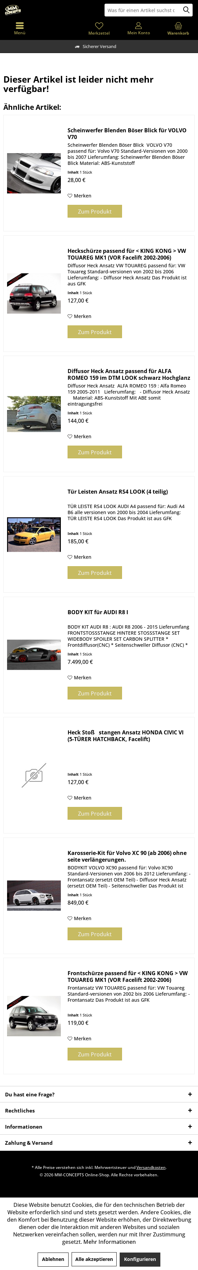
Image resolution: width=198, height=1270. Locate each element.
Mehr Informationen (109, 1241)
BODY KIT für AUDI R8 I (98, 612)
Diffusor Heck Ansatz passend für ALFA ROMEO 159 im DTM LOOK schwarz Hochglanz (129, 374)
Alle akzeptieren (94, 1259)
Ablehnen (53, 1259)
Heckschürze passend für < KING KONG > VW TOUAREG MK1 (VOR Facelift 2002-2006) (127, 254)
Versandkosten (151, 1167)
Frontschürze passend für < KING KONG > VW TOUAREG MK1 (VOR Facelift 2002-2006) (128, 976)
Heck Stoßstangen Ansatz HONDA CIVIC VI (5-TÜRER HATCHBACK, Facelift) (126, 735)
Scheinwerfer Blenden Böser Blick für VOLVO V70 (127, 133)
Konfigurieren (140, 1259)
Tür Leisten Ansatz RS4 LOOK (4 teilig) (118, 491)
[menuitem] (178, 28)
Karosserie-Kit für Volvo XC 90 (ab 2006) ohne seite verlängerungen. (127, 856)
